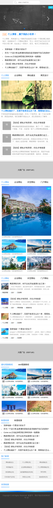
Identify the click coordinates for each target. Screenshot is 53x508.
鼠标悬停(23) (43, 477)
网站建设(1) (9, 462)
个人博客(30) (26, 462)
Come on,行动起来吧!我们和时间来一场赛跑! (23, 56)
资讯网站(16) (9, 472)
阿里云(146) (26, 477)
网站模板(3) (43, 462)
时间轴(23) (9, 467)
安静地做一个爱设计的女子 (16, 49)
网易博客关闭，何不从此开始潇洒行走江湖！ (23, 60)
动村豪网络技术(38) (26, 472)
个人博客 (5, 308)
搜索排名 (29, 308)
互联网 (19, 292)
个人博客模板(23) (43, 467)
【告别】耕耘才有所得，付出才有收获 (20, 64)
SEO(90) (43, 472)
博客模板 (20, 308)
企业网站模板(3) (26, 467)
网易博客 (5, 292)
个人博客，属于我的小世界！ (22, 34)
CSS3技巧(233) (10, 477)
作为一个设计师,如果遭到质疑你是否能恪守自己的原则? (27, 53)
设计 (12, 292)
